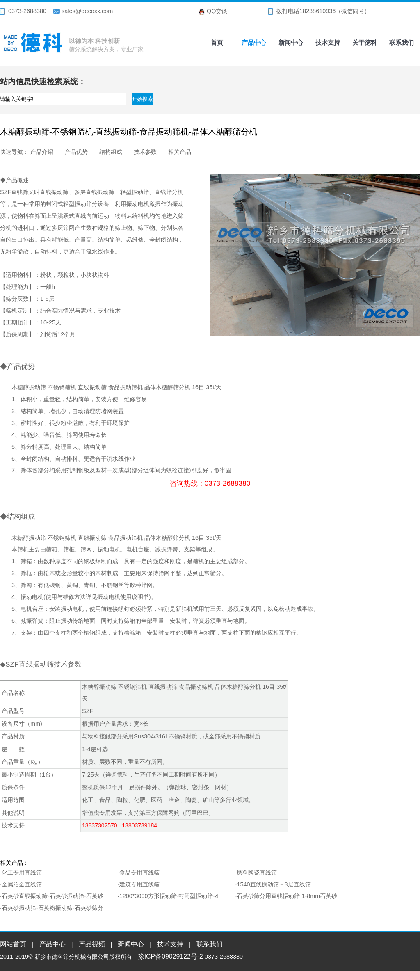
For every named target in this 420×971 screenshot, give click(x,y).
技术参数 (145, 152)
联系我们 (401, 42)
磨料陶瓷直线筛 (257, 872)
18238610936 (317, 11)
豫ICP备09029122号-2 (170, 956)
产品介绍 (41, 152)
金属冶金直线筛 (22, 884)
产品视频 (92, 944)
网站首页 (13, 944)
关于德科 (364, 42)
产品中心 (254, 42)
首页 (217, 42)
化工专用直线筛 (22, 872)
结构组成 (110, 152)
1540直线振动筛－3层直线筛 (273, 884)
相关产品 (179, 152)
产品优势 (76, 152)
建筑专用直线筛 (139, 884)
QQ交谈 (217, 11)
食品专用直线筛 (139, 872)
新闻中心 (290, 42)
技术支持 (327, 42)
